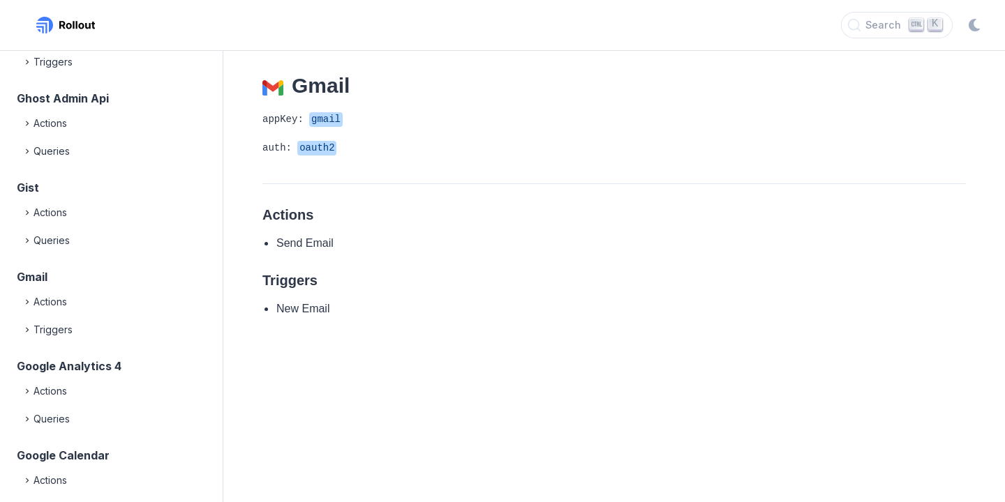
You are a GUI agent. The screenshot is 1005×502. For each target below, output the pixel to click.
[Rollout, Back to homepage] (65, 25)
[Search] (897, 25)
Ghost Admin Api (63, 98)
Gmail (32, 277)
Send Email (305, 243)
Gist (28, 188)
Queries (46, 151)
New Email (302, 308)
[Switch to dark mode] (974, 25)
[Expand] (28, 62)
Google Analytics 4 (69, 366)
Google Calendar (63, 455)
